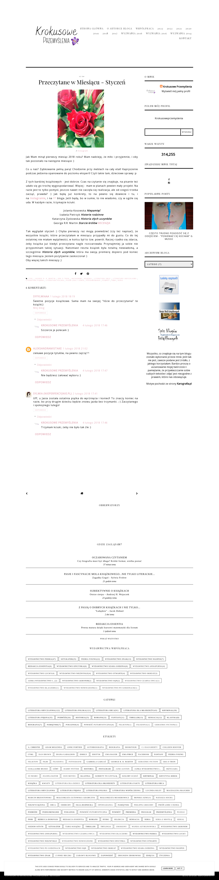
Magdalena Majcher (178, 790)
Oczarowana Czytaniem (109, 557)
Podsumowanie (93, 280)
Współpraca (145, 28)
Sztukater (67, 659)
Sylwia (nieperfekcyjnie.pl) (52, 393)
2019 (96, 33)
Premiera (131, 812)
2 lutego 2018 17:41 (85, 393)
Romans (98, 717)
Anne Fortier (74, 747)
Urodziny (121, 826)
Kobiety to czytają (106, 776)
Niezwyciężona (36, 805)
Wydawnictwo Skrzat (142, 673)
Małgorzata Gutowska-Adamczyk (75, 798)
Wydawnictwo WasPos (148, 659)
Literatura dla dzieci (67, 783)
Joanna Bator (50, 776)
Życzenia (164, 855)
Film (45, 762)
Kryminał (167, 710)
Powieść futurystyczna (97, 725)
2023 (160, 28)
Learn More (168, 868)
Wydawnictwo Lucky (40, 673)
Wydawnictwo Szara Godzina (108, 666)
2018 (105, 33)
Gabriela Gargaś (96, 762)
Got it (179, 868)
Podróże (62, 717)
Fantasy (116, 717)
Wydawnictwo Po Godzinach (118, 688)
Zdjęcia (150, 855)
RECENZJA (104, 223)
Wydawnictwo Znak (116, 659)
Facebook (143, 754)
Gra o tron (64, 278)
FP (54, 198)
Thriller (134, 717)
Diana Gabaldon (65, 754)
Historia (80, 717)
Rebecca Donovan (48, 819)
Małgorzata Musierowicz (114, 798)
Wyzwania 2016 (131, 33)
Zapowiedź (107, 855)
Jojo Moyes (69, 776)
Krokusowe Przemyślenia (59, 325)
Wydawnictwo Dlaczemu (42, 688)
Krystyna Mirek (168, 776)
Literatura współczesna (126, 790)
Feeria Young (88, 659)
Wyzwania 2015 (156, 33)
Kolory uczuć (130, 776)
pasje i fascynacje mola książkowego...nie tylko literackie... (109, 574)
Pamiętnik (52, 725)
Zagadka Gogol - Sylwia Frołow (109, 577)
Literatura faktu (130, 783)
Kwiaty (46, 783)
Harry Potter (71, 769)
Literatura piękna (35, 280)
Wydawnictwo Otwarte (109, 673)
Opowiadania (105, 805)
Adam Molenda (53, 747)
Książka (88, 278)
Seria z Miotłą (164, 819)
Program (146, 812)
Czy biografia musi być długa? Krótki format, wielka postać (109, 561)
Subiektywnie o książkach (109, 591)
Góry (56, 769)
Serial (180, 819)
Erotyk (96, 754)
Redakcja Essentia (109, 624)
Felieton (124, 725)
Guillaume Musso (38, 769)
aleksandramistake (47, 348)
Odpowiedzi (44, 319)
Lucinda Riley (154, 790)
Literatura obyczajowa (125, 278)
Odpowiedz (40, 313)
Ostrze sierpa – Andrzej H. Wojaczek (109, 594)
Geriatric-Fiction (165, 725)
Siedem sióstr (35, 826)
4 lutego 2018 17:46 (95, 325)
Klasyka (172, 717)
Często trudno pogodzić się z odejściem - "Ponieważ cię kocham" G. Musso (169, 236)
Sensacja (153, 717)
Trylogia (106, 826)
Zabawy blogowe (86, 855)
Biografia (33, 725)
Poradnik (71, 725)
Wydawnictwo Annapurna (147, 666)
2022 (170, 28)
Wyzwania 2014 (181, 33)
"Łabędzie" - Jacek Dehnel (109, 611)
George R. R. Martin (45, 278)
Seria (120, 280)
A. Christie (34, 747)
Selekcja (119, 819)
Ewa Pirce (127, 754)
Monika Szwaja (142, 798)
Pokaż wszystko (109, 639)
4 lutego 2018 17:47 (95, 370)
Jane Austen (122, 769)
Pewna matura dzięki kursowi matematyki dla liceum (109, 627)
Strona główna (91, 28)
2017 (115, 33)
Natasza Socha (164, 798)
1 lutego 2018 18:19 (62, 296)
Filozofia (141, 725)
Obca (53, 805)
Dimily (83, 754)
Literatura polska (55, 280)
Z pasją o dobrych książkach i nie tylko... (109, 607)
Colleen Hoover (172, 747)
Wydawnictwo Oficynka (70, 666)
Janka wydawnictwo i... (41, 681)
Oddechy (66, 805)
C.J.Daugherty (150, 747)
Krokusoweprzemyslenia (169, 118)
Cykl (31, 278)
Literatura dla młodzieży (138, 710)
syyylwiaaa (41, 296)
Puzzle (181, 812)
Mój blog (39, 308)
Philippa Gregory (143, 805)
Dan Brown (45, 754)
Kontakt (185, 38)
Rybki (106, 819)
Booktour (131, 747)
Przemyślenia (164, 812)
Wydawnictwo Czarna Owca (141, 681)
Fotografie (75, 762)
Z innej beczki (63, 855)
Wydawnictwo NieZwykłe (73, 673)
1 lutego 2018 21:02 (75, 348)
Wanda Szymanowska (144, 826)
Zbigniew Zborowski (129, 855)
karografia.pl (206, 876)
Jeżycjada (172, 769)
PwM (114, 280)
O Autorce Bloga (119, 28)
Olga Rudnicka (84, 805)
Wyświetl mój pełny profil (176, 91)
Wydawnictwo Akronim (75, 681)
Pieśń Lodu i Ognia (75, 280)
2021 (179, 28)
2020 (189, 28)
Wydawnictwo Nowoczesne (79, 688)
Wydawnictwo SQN (106, 681)
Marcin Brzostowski (39, 798)
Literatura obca (102, 278)
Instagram (83, 150)
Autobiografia (95, 747)
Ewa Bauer (111, 754)
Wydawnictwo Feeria (40, 659)
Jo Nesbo (33, 776)
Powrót (106, 280)
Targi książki (73, 826)
